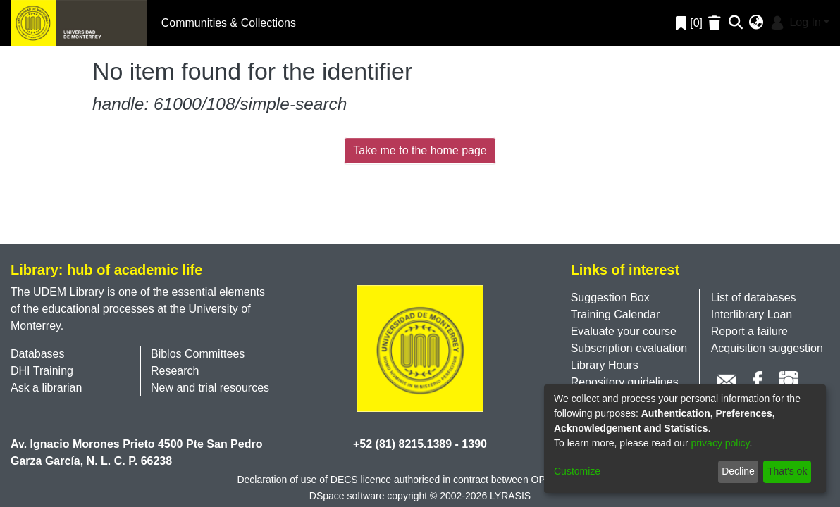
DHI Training (42, 371)
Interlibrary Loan (752, 314)
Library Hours (604, 365)
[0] (689, 23)
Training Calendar (615, 314)
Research (175, 371)
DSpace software (347, 495)
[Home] (79, 23)
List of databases (753, 297)
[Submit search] (736, 23)
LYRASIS (510, 495)
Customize (577, 471)
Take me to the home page (419, 150)
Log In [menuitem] (794, 22)
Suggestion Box (610, 297)
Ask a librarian (46, 388)
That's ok (787, 471)
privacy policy (720, 443)
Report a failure (749, 331)
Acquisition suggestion (767, 348)
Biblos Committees (198, 354)
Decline (738, 471)
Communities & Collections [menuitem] (228, 23)
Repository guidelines (625, 382)
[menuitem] (756, 23)
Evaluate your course (624, 331)
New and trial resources (210, 388)
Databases (38, 354)
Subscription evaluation (629, 348)
